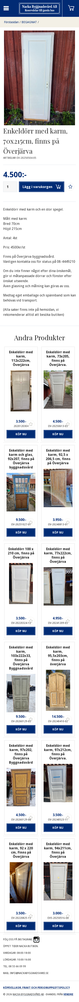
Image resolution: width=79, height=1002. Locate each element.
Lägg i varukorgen (42, 187)
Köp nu (21, 434)
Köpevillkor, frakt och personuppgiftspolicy (36, 987)
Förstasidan (11, 22)
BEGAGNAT (29, 22)
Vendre (68, 994)
